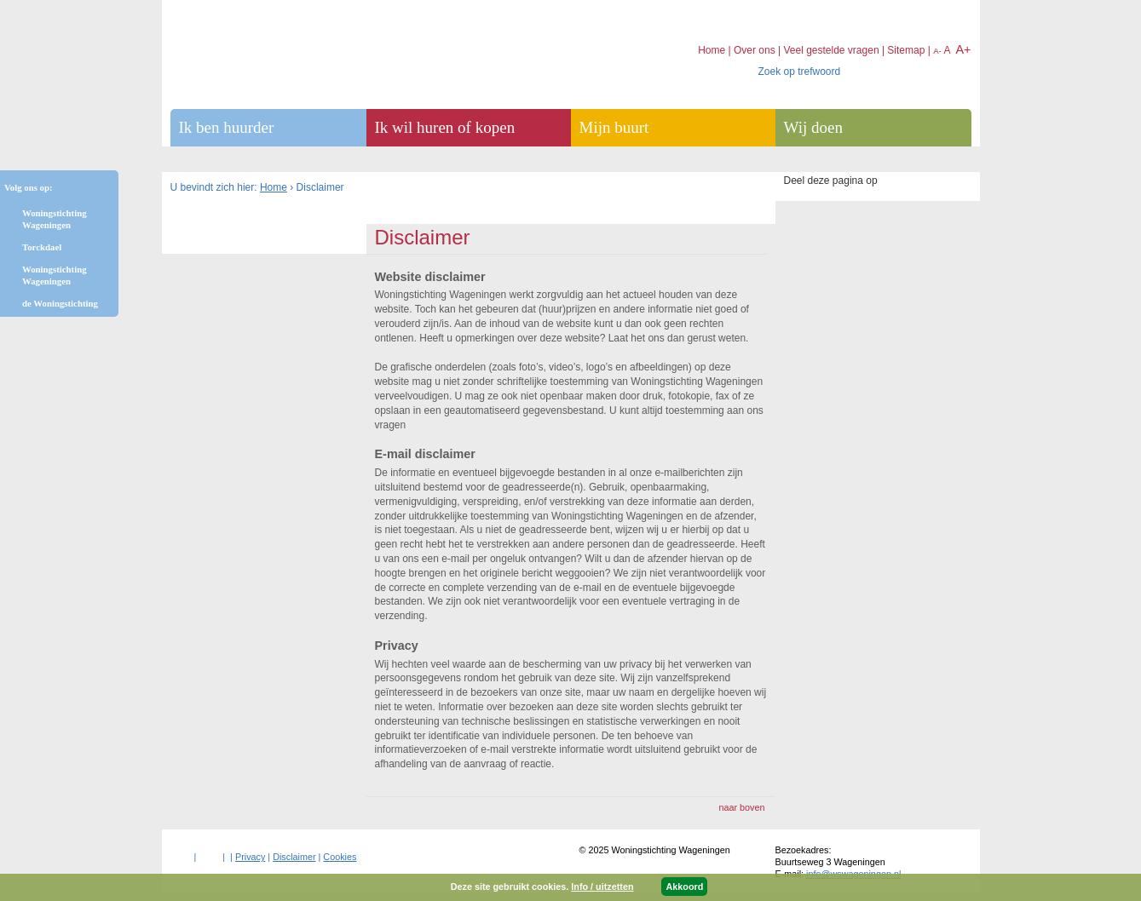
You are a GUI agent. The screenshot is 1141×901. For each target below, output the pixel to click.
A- (937, 50)
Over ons (754, 50)
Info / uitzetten (602, 886)
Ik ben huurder (226, 127)
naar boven (741, 807)
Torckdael (41, 247)
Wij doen (813, 127)
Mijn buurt (614, 127)
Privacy (250, 857)
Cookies (339, 857)
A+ (963, 49)
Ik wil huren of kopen (445, 127)
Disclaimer (294, 857)
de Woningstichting (60, 303)
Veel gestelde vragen (831, 50)
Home (273, 187)
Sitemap (906, 50)
